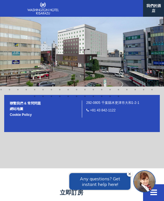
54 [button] (127, 20)
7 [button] (51, 6)
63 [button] (76, 27)
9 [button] (68, 6)
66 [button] (101, 27)
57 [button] (152, 20)
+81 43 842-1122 (103, 41)
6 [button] (43, 6)
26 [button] (51, 13)
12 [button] (93, 6)
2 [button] (9, 6)
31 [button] (93, 13)
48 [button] (76, 20)
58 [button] (34, 27)
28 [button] (68, 13)
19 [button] (152, 6)
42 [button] (26, 20)
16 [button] (127, 6)
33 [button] (110, 13)
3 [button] (18, 6)
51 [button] (101, 20)
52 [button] (110, 20)
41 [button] (18, 20)
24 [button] (34, 13)
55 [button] (135, 20)
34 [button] (118, 13)
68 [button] (118, 27)
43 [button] (34, 20)
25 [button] (43, 13)
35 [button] (127, 13)
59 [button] (43, 27)
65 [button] (93, 27)
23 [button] (26, 13)
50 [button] (93, 20)
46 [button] (60, 20)
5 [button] (34, 6)
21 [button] (9, 13)
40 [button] (9, 20)
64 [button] (85, 27)
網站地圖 (16, 39)
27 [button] (60, 13)
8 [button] (60, 6)
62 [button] (68, 27)
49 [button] (85, 20)
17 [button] (135, 6)
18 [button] (143, 6)
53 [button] (118, 20)
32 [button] (101, 13)
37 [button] (143, 13)
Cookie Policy (21, 45)
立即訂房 (71, 192)
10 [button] (76, 6)
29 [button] (76, 13)
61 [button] (60, 27)
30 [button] (85, 13)
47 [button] (68, 20)
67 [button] (110, 27)
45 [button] (51, 20)
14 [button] (110, 6)
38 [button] (152, 13)
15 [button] (118, 6)
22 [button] (18, 13)
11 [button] (85, 6)
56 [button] (143, 20)
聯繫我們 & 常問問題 (25, 34)
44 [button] (43, 20)
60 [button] (51, 27)
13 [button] (101, 6)
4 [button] (26, 6)
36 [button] (135, 13)
